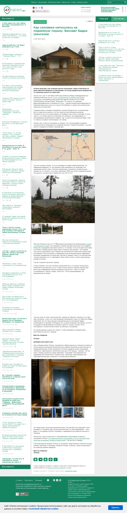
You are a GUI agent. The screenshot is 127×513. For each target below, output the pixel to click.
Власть (34, 2)
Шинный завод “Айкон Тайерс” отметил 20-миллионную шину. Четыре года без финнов (14, 343)
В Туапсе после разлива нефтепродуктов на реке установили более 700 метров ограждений (14, 89)
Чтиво (73, 2)
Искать (125, 2)
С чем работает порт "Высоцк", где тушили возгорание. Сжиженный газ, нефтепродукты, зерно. (111, 68)
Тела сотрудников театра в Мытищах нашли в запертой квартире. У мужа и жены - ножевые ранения (14, 184)
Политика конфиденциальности (28, 484)
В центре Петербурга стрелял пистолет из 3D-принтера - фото (14, 125)
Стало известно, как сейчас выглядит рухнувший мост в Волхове (109, 26)
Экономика (42, 2)
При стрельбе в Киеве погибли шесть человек (14, 332)
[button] (35, 459)
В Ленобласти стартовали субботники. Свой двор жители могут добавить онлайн (14, 450)
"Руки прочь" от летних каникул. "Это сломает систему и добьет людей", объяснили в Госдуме (14, 137)
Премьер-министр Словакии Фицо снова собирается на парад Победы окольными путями (14, 288)
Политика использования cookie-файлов (32, 488)
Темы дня (103, 19)
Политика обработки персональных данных (33, 486)
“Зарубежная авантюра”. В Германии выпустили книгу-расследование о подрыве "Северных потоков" (14, 355)
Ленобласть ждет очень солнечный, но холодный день (14, 266)
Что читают (119, 19)
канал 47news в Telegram (57, 467)
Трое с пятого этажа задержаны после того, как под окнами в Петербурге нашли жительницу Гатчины (111, 50)
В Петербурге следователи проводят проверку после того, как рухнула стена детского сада (14, 67)
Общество (65, 2)
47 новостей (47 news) (78, 480)
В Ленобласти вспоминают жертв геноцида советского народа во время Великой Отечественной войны (14, 196)
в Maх (69, 467)
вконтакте (36, 8)
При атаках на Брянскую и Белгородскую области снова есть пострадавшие (14, 300)
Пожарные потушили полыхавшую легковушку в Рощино (14, 311)
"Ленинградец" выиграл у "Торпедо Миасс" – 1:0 (14, 57)
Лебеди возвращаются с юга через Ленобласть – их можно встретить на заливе (14, 37)
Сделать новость (42, 11)
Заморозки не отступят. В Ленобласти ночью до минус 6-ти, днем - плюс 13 (111, 34)
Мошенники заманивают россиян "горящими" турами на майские (14, 113)
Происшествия (54, 2)
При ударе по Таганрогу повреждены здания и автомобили (14, 208)
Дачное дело (82, 2)
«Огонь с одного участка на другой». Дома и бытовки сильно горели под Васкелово (110, 59)
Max (60, 480)
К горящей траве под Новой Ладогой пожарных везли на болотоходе (14, 219)
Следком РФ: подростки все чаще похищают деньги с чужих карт (14, 101)
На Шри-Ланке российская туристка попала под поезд (14, 79)
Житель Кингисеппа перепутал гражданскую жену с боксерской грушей (14, 243)
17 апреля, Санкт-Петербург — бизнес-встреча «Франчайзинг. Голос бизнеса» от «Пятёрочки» (110, 78)
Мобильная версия (34, 8)
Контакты (29, 480)
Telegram (57, 480)
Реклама (38, 480)
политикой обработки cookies (43, 509)
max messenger (42, 8)
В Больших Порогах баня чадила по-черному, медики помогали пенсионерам (14, 172)
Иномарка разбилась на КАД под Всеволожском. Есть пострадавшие (14, 276)
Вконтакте (48, 480)
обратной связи (71, 471)
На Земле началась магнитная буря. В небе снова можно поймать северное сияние (14, 438)
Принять (115, 508)
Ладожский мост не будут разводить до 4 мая (109, 41)
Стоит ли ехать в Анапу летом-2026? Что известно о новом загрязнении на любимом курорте (14, 426)
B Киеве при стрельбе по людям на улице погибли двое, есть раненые (14, 367)
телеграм (39, 8)
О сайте (19, 480)
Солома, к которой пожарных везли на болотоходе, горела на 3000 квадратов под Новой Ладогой (14, 160)
